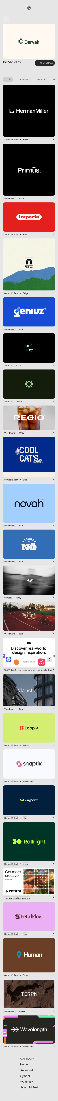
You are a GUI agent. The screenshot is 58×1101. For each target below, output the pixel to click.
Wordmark (26, 1081)
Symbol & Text (29, 1087)
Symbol (25, 1075)
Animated (26, 1070)
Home (24, 1064)
